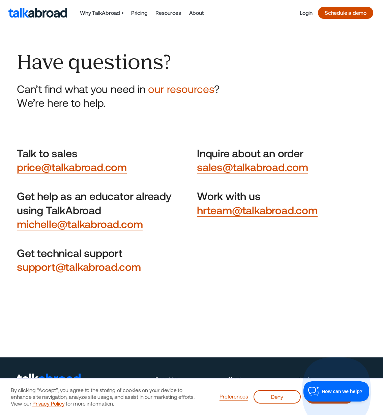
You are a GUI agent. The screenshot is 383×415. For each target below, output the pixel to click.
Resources (168, 12)
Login (306, 12)
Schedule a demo (345, 12)
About (196, 12)
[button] (101, 13)
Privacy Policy (48, 403)
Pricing (139, 12)
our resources (181, 88)
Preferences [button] (233, 396)
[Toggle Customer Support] (336, 391)
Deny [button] (277, 396)
